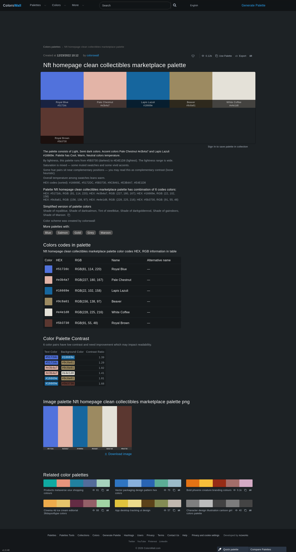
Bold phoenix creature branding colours (209, 490)
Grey (91, 232)
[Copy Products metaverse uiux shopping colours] (102, 490)
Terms (161, 535)
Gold (78, 232)
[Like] (193, 56)
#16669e (62, 290)
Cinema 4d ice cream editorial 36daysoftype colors (61, 512)
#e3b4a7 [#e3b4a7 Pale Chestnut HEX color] (48, 277)
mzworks (243, 535)
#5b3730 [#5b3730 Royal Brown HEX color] (48, 320)
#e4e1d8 (62, 312)
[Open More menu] (45, 5)
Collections (83, 535)
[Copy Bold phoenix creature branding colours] (245, 490)
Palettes (35, 5)
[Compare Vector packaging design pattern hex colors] (179, 490)
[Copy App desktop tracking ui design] (174, 510)
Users (140, 535)
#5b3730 (62, 323)
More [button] (75, 5)
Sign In (212, 146)
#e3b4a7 (62, 280)
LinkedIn (163, 541)
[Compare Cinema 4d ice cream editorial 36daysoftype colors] (107, 510)
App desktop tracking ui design (132, 510)
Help (184, 535)
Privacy (151, 535)
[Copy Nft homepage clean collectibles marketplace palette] (69, 215)
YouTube (141, 541)
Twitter (132, 541)
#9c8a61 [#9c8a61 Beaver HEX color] (48, 299)
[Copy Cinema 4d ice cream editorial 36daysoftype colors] (102, 510)
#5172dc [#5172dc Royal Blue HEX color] (48, 266)
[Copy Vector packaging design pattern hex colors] (174, 490)
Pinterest (152, 541)
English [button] (194, 5)
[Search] (135, 5)
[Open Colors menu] (65, 5)
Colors (12, 5)
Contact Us (173, 535)
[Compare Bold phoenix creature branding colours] (250, 490)
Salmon (63, 232)
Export (240, 55)
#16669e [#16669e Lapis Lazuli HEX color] (48, 288)
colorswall (93, 55)
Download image (118, 454)
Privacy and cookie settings (205, 535)
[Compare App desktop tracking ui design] (179, 510)
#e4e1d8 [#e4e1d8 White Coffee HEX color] (48, 310)
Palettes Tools (66, 535)
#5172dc (62, 269)
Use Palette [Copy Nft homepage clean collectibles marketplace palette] (223, 55)
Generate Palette (253, 5)
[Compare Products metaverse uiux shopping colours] (107, 490)
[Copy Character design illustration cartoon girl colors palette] (245, 510)
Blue (48, 232)
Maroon (106, 232)
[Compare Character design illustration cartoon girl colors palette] (250, 510)
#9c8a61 (62, 301)
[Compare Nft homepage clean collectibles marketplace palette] (251, 55)
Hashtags (129, 535)
